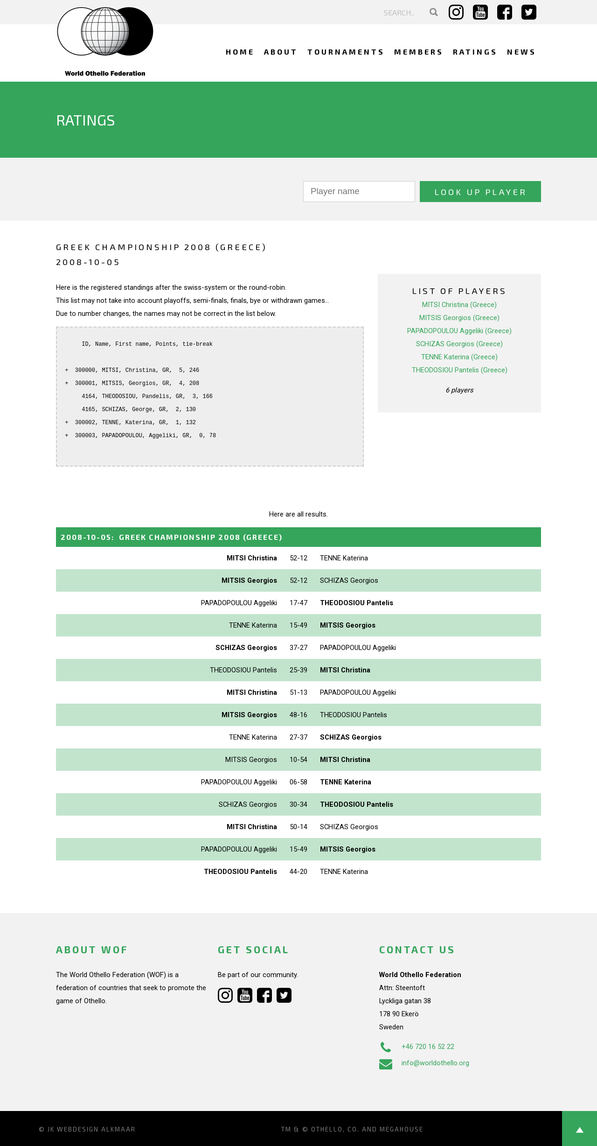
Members (419, 51)
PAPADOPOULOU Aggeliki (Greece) (459, 331)
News (521, 51)
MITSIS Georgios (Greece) (459, 318)
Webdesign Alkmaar (96, 1129)
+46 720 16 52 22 (416, 1046)
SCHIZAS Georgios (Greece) (459, 344)
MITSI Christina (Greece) (459, 304)
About (281, 51)
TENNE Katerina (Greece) (459, 357)
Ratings (475, 51)
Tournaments (346, 51)
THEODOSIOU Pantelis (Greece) (459, 370)
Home (240, 51)
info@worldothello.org (424, 1063)
